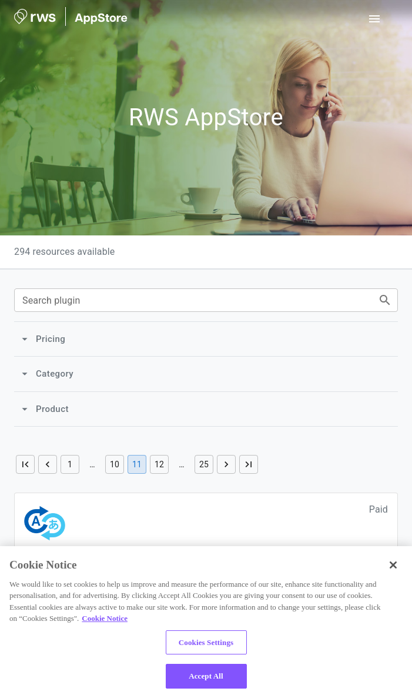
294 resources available (64, 251)
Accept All (206, 676)
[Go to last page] (248, 464)
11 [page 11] (137, 464)
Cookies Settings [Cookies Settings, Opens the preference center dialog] (206, 642)
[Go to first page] (25, 464)
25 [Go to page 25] (204, 464)
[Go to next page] (226, 464)
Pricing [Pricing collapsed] (43, 339)
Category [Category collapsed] (47, 373)
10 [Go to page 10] (114, 464)
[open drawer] (374, 19)
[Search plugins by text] (385, 300)
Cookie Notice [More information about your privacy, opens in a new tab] (105, 618)
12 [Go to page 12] (159, 464)
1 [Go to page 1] (70, 464)
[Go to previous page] (47, 464)
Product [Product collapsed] (44, 409)
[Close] (393, 565)
